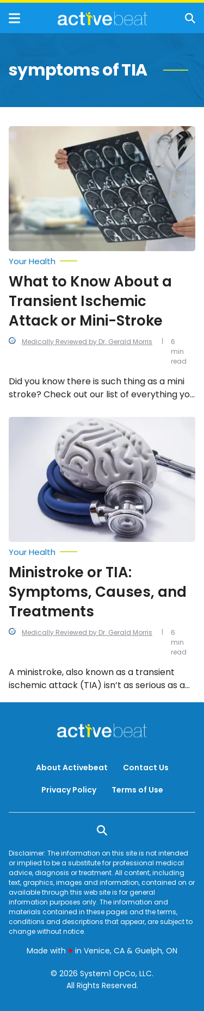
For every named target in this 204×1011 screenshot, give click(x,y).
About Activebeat (72, 767)
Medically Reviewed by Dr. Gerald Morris (87, 341)
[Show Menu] (14, 18)
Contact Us (146, 767)
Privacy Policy (68, 789)
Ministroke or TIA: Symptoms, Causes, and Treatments (98, 592)
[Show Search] (190, 18)
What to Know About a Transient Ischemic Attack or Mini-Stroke (90, 301)
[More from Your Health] (102, 261)
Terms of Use (137, 789)
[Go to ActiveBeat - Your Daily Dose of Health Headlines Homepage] (102, 18)
